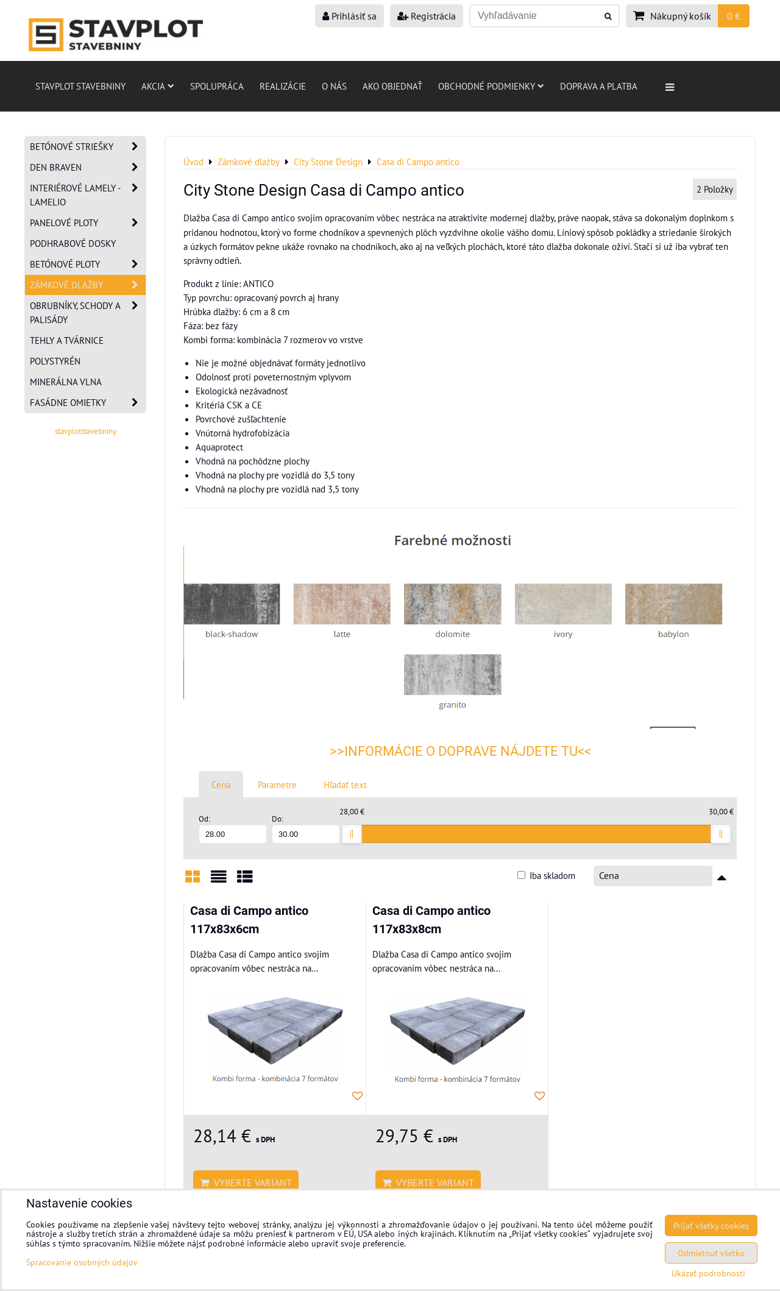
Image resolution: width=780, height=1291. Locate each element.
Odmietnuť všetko (711, 1253)
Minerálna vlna (66, 381)
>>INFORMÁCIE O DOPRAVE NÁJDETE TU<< (460, 751)
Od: (233, 829)
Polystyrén (55, 361)
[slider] (351, 834)
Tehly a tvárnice (67, 340)
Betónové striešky (88, 147)
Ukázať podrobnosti (708, 1273)
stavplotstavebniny (85, 431)
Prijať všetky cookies (711, 1225)
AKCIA (157, 86)
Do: (306, 829)
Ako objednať (392, 86)
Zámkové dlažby (88, 285)
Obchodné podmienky (491, 86)
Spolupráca (217, 86)
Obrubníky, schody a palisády (88, 313)
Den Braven (88, 167)
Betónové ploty (88, 264)
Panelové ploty (88, 223)
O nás (334, 86)
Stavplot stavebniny (80, 86)
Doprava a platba (598, 86)
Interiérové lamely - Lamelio (88, 195)
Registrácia (426, 16)
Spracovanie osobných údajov (82, 1262)
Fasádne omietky (88, 403)
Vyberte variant (246, 1182)
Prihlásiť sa (349, 16)
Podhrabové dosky (73, 243)
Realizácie (283, 86)
